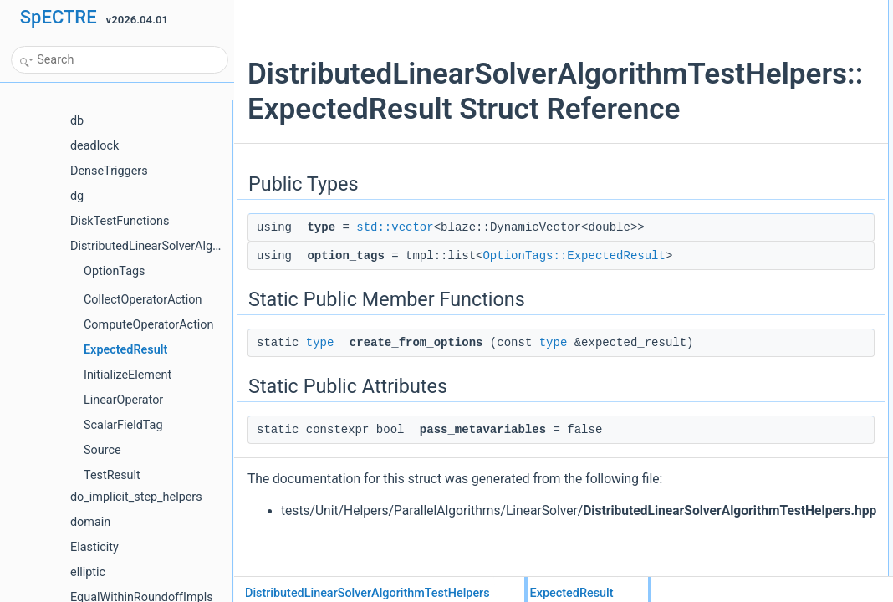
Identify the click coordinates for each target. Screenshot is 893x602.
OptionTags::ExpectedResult (476, 327)
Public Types (711, 9)
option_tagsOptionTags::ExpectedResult (786, 46)
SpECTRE (58, 17)
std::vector (345, 281)
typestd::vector (729, 27)
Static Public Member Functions (753, 64)
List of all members (725, 138)
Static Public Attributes (733, 101)
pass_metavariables (741, 119)
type (320, 414)
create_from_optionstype (752, 83)
